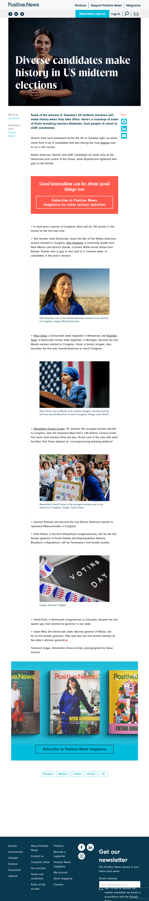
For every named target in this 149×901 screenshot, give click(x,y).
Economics (14, 870)
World (11, 135)
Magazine (133, 5)
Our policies (38, 868)
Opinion (13, 876)
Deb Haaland (74, 247)
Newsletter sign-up (92, 14)
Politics (77, 778)
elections (48, 778)
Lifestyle (13, 858)
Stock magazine (63, 878)
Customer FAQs (40, 862)
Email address (108, 878)
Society (12, 132)
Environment (15, 852)
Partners (59, 845)
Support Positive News (106, 5)
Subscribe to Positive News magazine (74, 753)
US (103, 778)
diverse (105, 142)
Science (13, 864)
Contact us (37, 856)
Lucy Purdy (13, 118)
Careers (58, 884)
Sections (80, 5)
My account (60, 872)
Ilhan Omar (40, 340)
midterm (63, 778)
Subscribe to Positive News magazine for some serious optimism (74, 204)
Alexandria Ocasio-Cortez (49, 433)
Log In (115, 14)
